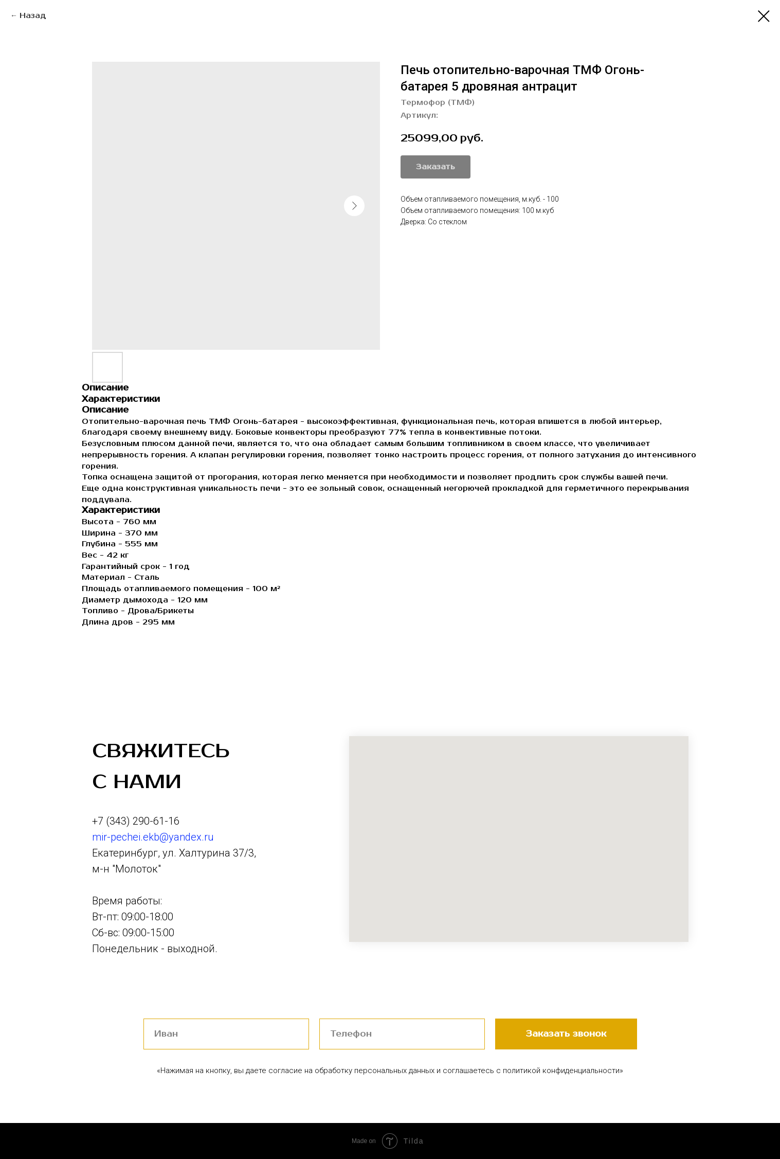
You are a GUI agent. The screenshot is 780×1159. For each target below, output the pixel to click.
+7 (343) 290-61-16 (135, 821)
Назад (33, 15)
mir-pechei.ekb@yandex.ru (153, 837)
